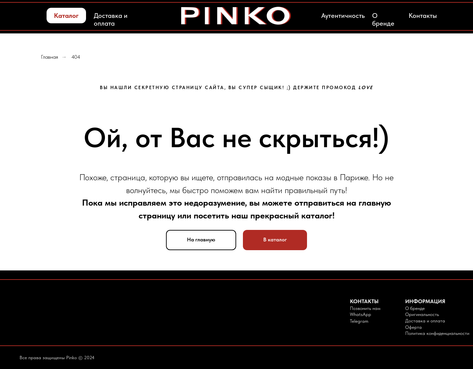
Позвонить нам (365, 308)
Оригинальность (422, 314)
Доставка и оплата (111, 19)
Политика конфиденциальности (437, 333)
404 (76, 57)
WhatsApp (360, 314)
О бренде (383, 19)
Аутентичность (343, 15)
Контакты (423, 15)
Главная (49, 57)
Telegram (359, 321)
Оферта (413, 327)
